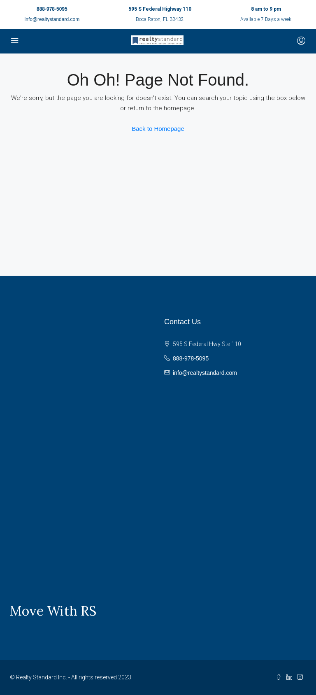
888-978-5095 (52, 9)
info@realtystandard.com (52, 19)
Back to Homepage (158, 128)
